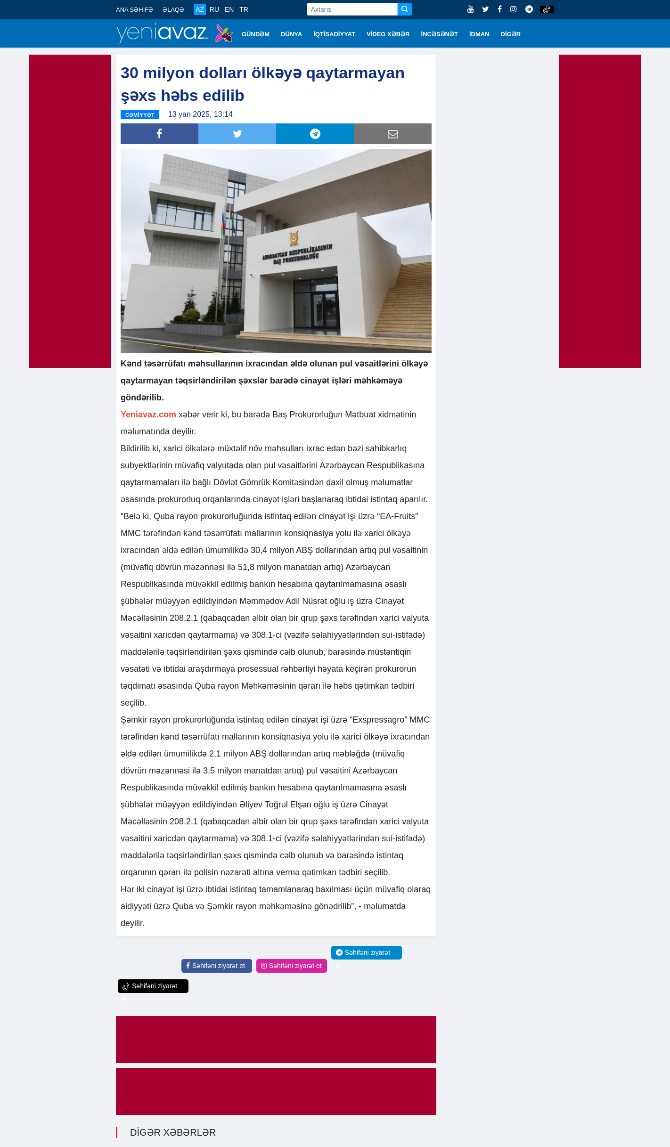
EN (229, 9)
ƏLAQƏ (173, 9)
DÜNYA (291, 34)
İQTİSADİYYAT (334, 34)
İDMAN (479, 34)
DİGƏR (511, 34)
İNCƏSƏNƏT (439, 34)
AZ (200, 9)
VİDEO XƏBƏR (388, 34)
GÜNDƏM (256, 34)
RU (214, 9)
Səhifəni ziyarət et (215, 965)
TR (243, 9)
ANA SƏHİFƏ (134, 9)
